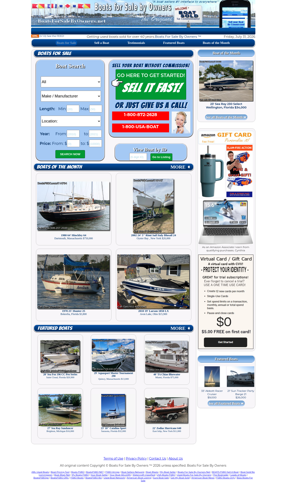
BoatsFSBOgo (41, 477)
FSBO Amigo (112, 472)
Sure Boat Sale (161, 477)
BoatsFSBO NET (95, 472)
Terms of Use (113, 458)
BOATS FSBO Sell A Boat (225, 472)
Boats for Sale (66, 43)
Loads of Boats (238, 474)
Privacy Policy (136, 458)
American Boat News (202, 477)
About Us (175, 458)
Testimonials (136, 43)
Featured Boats (174, 43)
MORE (181, 167)
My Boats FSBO (80, 474)
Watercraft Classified (143, 474)
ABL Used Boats (40, 472)
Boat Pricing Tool (60, 472)
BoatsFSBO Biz (93, 477)
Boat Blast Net (62, 474)
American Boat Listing (139, 477)
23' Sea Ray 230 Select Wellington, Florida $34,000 (226, 105)
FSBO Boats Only (225, 477)
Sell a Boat (101, 43)
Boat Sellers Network (132, 472)
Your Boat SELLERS (120, 474)
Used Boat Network (114, 477)
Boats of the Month (216, 43)
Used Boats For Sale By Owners (194, 474)
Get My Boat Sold (180, 477)
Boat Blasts (152, 472)
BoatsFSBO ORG (60, 477)
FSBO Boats (77, 477)
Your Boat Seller (99, 474)
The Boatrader (220, 474)
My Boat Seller (168, 472)
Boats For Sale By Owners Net (194, 472)
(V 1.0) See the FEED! (47, 36)
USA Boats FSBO (166, 474)
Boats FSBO (77, 472)
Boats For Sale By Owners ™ (178, 36)
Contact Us (157, 458)
